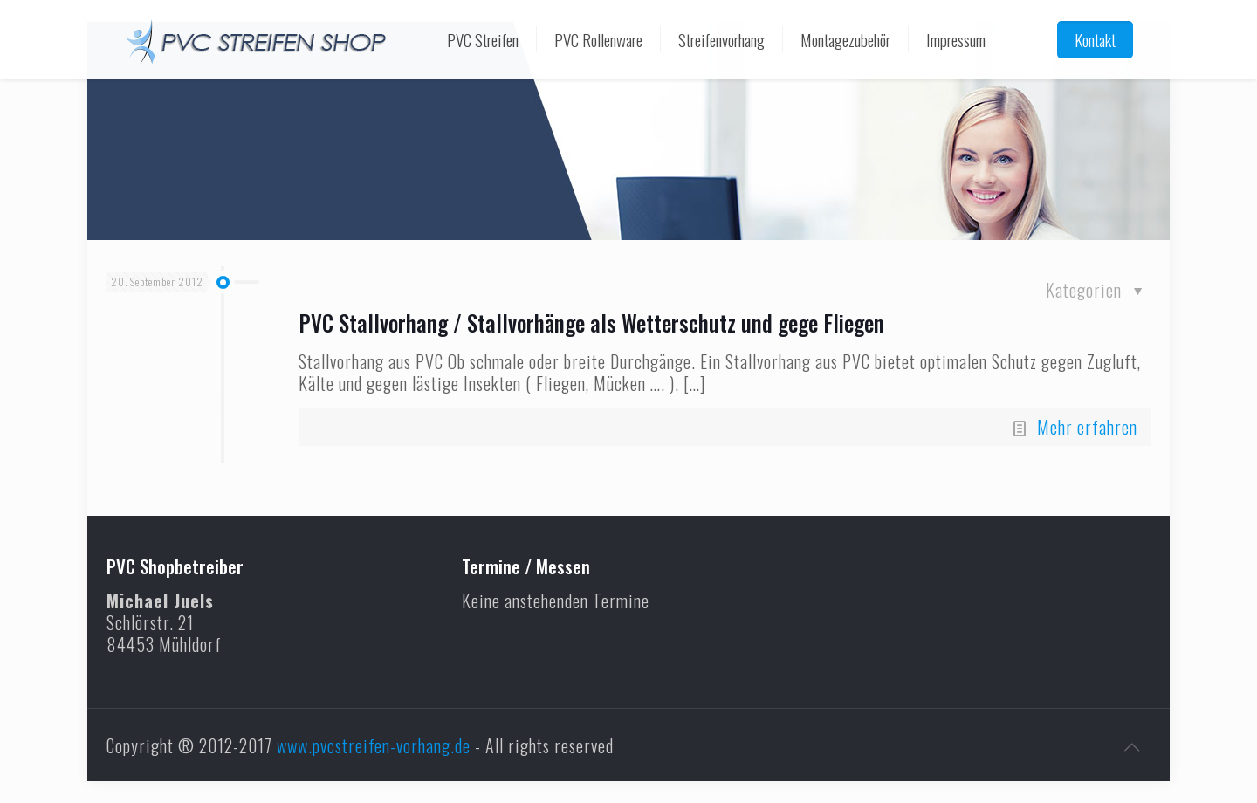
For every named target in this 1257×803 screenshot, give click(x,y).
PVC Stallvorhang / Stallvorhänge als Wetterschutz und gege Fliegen (591, 322)
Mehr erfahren (1087, 427)
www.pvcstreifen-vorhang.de (374, 745)
